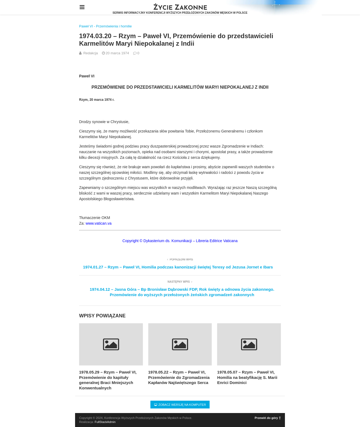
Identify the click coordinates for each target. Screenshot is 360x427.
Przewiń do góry (268, 417)
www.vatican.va (98, 223)
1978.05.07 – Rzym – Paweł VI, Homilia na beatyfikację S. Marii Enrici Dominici (247, 377)
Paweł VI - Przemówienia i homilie (105, 26)
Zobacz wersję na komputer (180, 404)
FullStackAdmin (105, 422)
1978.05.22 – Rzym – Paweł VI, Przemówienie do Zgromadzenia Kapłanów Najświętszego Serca (179, 377)
